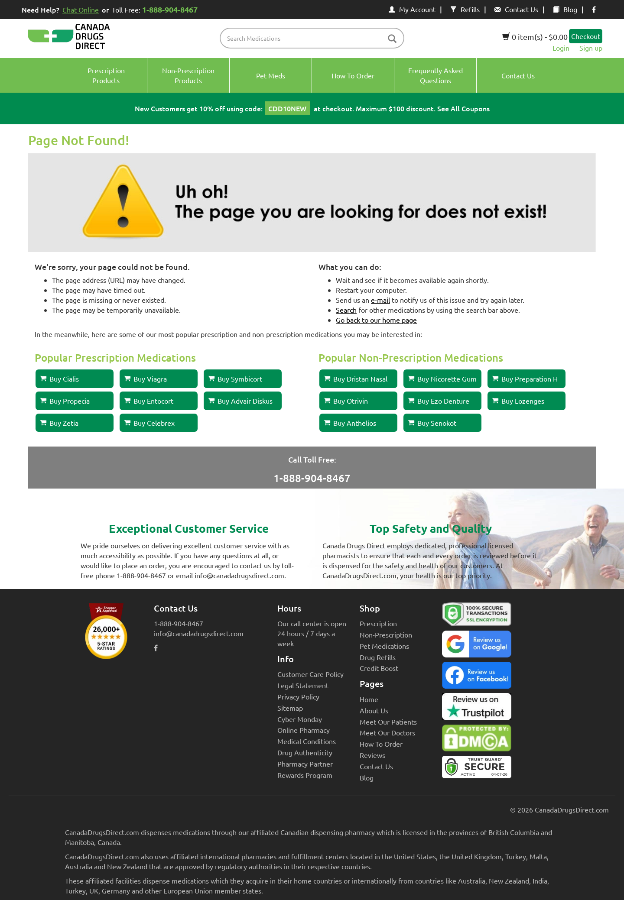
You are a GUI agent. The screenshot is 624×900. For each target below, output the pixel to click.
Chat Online (80, 9)
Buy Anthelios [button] (350, 422)
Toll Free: (156, 9)
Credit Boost (379, 668)
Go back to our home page (376, 319)
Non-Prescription (386, 634)
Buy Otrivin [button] (346, 400)
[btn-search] (392, 39)
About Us (374, 710)
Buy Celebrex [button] (149, 422)
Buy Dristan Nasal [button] (355, 378)
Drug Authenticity (304, 752)
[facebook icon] (593, 9)
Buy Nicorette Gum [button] (442, 378)
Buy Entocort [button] (148, 400)
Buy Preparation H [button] (525, 378)
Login (560, 47)
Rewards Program (304, 775)
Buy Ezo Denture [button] (438, 400)
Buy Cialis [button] (59, 378)
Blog (565, 9)
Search (346, 309)
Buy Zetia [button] (59, 422)
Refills (465, 9)
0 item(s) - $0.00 (535, 36)
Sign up (590, 47)
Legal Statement (302, 685)
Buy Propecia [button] (65, 400)
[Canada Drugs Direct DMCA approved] (476, 740)
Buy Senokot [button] (432, 422)
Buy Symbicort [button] (235, 378)
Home (369, 699)
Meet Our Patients (388, 721)
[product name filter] (314, 38)
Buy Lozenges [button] (518, 400)
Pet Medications (384, 645)
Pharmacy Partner (305, 763)
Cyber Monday (299, 719)
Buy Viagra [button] (145, 378)
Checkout (585, 36)
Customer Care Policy (310, 674)
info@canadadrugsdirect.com (199, 633)
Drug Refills (378, 657)
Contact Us (516, 9)
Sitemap (290, 707)
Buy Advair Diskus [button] (240, 400)
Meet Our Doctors (387, 732)
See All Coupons (463, 108)
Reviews (372, 755)
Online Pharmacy (303, 729)
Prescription (378, 623)
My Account (412, 9)
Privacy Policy (298, 696)
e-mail (380, 299)
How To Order (381, 743)
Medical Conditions (306, 741)
